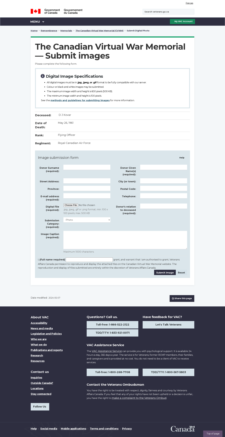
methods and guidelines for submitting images (80, 100)
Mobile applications (73, 428)
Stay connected (41, 394)
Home (34, 30)
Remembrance (49, 30)
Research (37, 355)
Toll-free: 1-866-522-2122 (112, 324)
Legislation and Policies (46, 333)
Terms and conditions (104, 428)
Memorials (66, 30)
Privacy (127, 428)
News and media (42, 328)
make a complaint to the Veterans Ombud (139, 398)
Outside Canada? (42, 383)
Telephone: (129, 196)
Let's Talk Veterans (168, 324)
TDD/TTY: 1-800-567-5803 (168, 372)
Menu (37, 21)
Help (181, 157)
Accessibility (39, 323)
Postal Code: (128, 189)
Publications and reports (47, 350)
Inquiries (36, 377)
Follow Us (39, 406)
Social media (48, 428)
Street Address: (49, 181)
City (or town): (127, 181)
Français (189, 3)
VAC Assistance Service (107, 351)
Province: (53, 189)
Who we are (38, 339)
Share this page (182, 298)
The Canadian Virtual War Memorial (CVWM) (99, 30)
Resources (37, 361)
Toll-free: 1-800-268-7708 (112, 372)
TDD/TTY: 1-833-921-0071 (113, 332)
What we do (39, 344)
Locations (37, 388)
